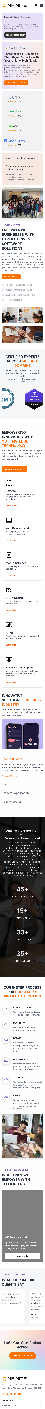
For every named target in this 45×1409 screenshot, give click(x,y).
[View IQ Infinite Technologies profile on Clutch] (19, 1394)
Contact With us (22, 1356)
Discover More (8, 776)
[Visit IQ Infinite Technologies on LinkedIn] (3, 1394)
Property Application (15, 793)
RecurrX (7, 784)
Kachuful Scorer (12, 759)
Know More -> (11, 276)
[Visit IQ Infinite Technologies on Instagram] (7, 1394)
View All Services (14, 469)
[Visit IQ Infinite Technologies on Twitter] (11, 1394)
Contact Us (22, 1256)
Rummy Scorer (11, 801)
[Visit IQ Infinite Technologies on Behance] (15, 1394)
